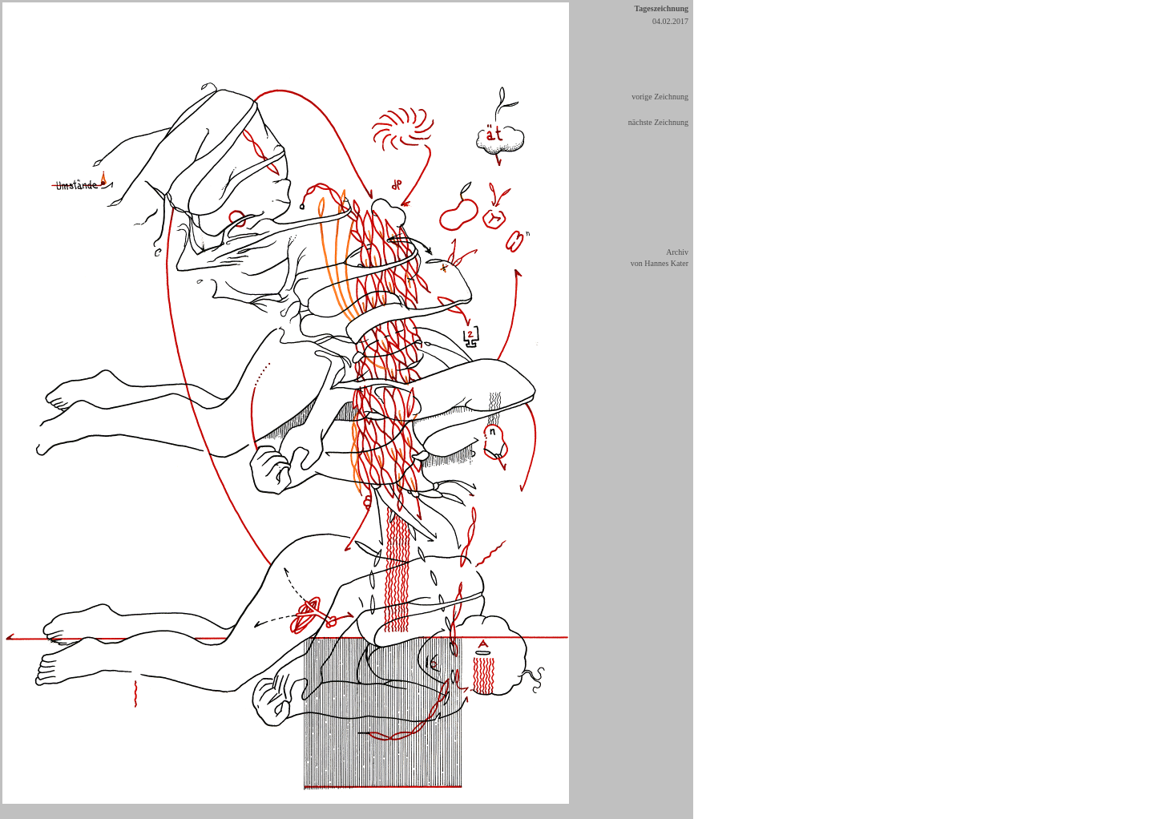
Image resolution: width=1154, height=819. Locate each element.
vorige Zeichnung (659, 96)
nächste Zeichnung (658, 122)
